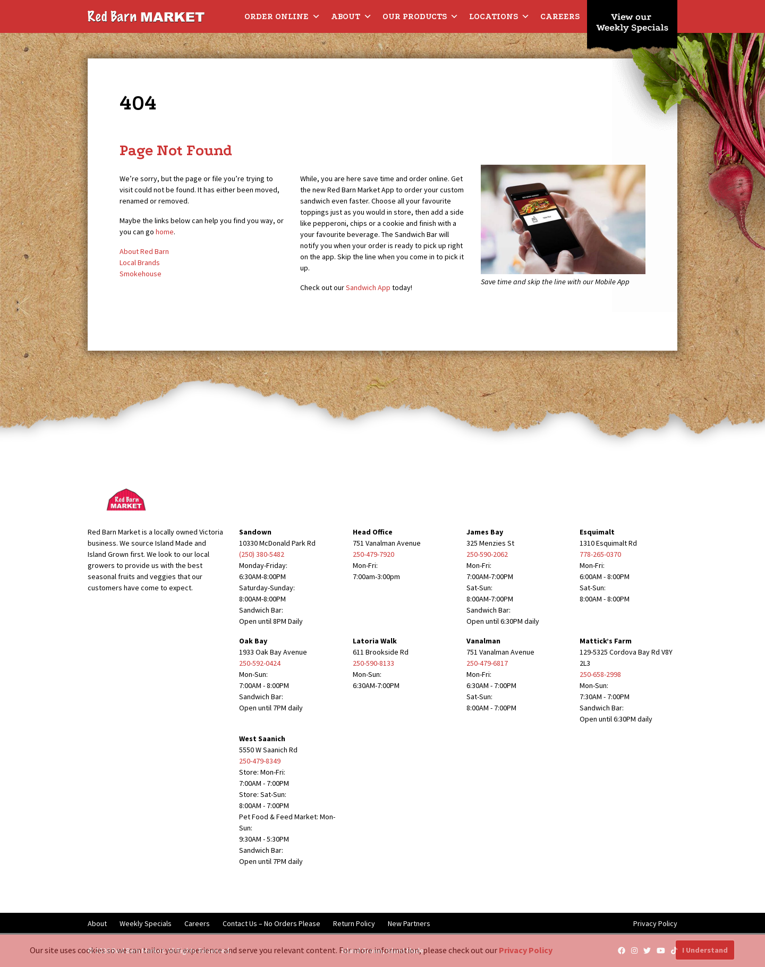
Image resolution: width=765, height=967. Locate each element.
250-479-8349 (259, 761)
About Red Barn (144, 251)
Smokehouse (141, 273)
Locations (499, 16)
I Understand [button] (705, 950)
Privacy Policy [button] (525, 950)
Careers (560, 16)
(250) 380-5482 (261, 554)
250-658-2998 (600, 674)
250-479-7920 (373, 554)
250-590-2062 (487, 554)
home (165, 231)
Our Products (420, 16)
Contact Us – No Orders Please (271, 923)
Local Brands (140, 262)
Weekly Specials (146, 923)
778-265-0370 (600, 554)
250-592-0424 (259, 663)
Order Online (282, 16)
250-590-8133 (373, 663)
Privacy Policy (655, 923)
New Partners (409, 923)
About (351, 16)
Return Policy (354, 923)
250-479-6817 (487, 663)
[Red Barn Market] (146, 16)
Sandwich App (368, 287)
